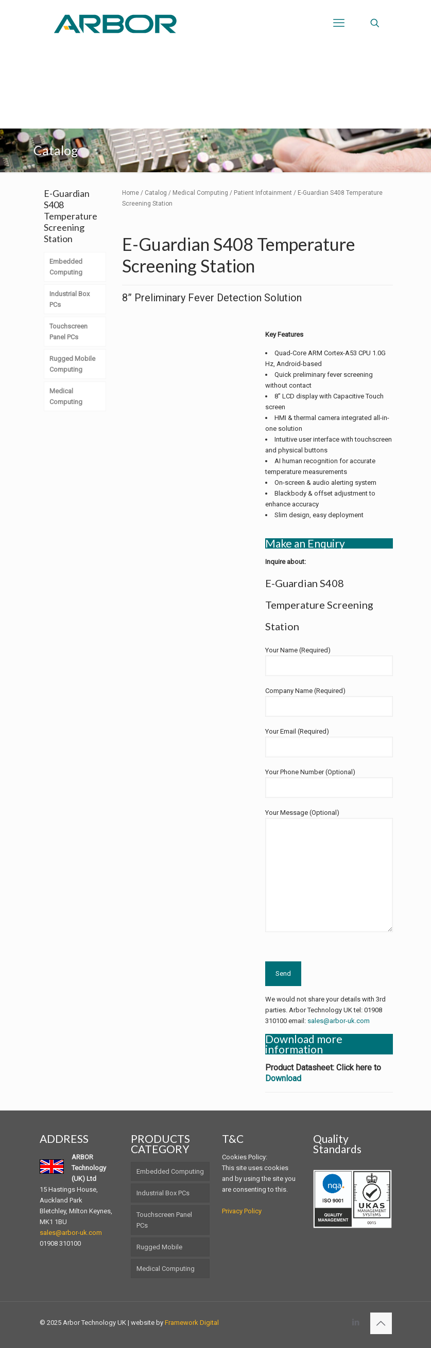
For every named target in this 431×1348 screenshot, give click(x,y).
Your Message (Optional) (329, 870)
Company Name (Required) (329, 702)
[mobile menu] (339, 23)
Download (283, 1078)
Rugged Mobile (159, 1247)
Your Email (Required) (329, 742)
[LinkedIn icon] (356, 1322)
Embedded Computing (170, 1171)
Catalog (156, 192)
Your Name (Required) (329, 661)
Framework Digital (192, 1322)
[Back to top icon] (381, 1323)
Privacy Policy (242, 1211)
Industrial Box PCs (162, 1193)
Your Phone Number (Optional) (329, 783)
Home (130, 192)
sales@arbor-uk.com (338, 1021)
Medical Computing (200, 192)
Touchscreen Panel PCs (164, 1220)
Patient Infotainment (263, 192)
